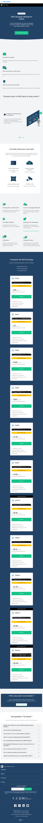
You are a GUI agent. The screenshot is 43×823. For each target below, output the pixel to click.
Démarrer (21, 296)
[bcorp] (13, 798)
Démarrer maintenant (21, 704)
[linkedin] (23, 805)
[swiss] (20, 798)
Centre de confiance (17, 812)
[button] (21, 726)
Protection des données (15, 814)
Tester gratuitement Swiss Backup (30, 231)
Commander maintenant (21, 32)
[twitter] (19, 805)
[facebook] (15, 805)
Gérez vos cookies (24, 816)
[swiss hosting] (28, 798)
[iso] (23, 798)
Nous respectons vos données (19, 792)
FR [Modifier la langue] (22, 820)
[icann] (16, 798)
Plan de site (17, 816)
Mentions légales (25, 812)
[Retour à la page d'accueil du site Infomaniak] (7, 1)
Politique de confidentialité (26, 814)
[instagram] (27, 805)
